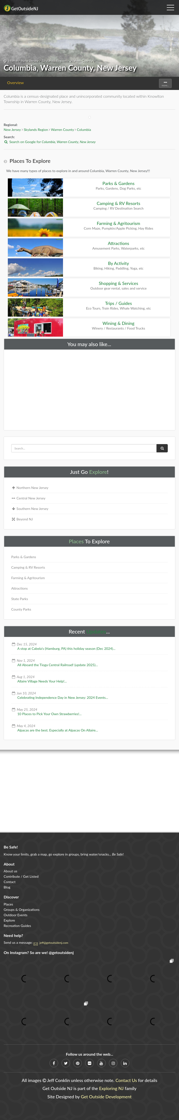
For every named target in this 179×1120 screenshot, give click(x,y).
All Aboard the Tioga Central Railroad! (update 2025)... (57, 665)
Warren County (81, 60)
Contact (10, 882)
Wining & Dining (119, 323)
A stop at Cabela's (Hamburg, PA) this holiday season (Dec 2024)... (66, 648)
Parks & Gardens (119, 183)
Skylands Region (54, 60)
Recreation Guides (17, 926)
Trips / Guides (118, 303)
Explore (98, 471)
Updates (96, 631)
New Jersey (29, 60)
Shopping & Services (118, 283)
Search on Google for (50, 142)
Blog (7, 887)
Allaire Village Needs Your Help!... (42, 681)
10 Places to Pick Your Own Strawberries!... (49, 714)
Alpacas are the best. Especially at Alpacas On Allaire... (57, 730)
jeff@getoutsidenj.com (54, 943)
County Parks (21, 609)
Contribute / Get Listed (21, 876)
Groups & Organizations (22, 909)
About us (10, 871)
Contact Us (126, 1080)
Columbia (84, 129)
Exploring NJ (111, 1088)
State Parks (19, 599)
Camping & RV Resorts (118, 203)
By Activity (118, 263)
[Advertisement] (89, 389)
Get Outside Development (106, 1096)
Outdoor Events (15, 915)
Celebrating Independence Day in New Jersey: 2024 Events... (62, 697)
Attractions (118, 243)
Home (13, 60)
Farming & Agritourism (118, 223)
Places (76, 541)
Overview (15, 82)
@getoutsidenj (61, 952)
